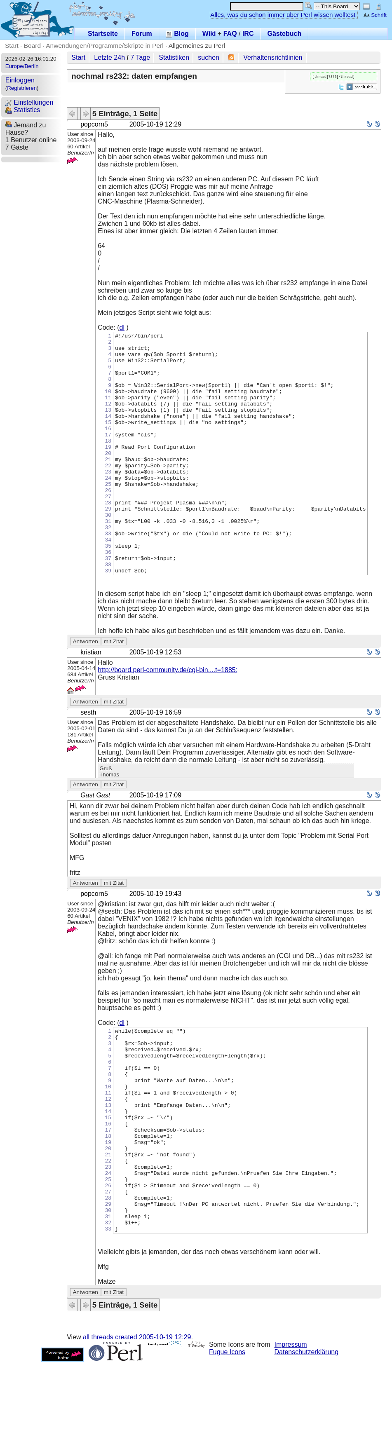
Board (32, 45)
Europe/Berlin (22, 66)
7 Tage (140, 57)
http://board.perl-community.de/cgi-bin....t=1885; (167, 718)
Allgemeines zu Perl (197, 45)
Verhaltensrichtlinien (272, 57)
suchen (208, 57)
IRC (248, 33)
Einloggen (20, 80)
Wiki (209, 33)
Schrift (375, 15)
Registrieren (22, 88)
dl (122, 327)
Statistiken (174, 57)
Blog (177, 33)
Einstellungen (29, 102)
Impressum (291, 1433)
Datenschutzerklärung (307, 1440)
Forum (141, 33)
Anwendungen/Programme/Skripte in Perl (104, 45)
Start (12, 45)
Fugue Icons (227, 1440)
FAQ (230, 33)
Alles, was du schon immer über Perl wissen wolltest (282, 14)
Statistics (22, 109)
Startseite (103, 33)
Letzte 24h (109, 57)
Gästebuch (284, 33)
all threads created (137, 1426)
